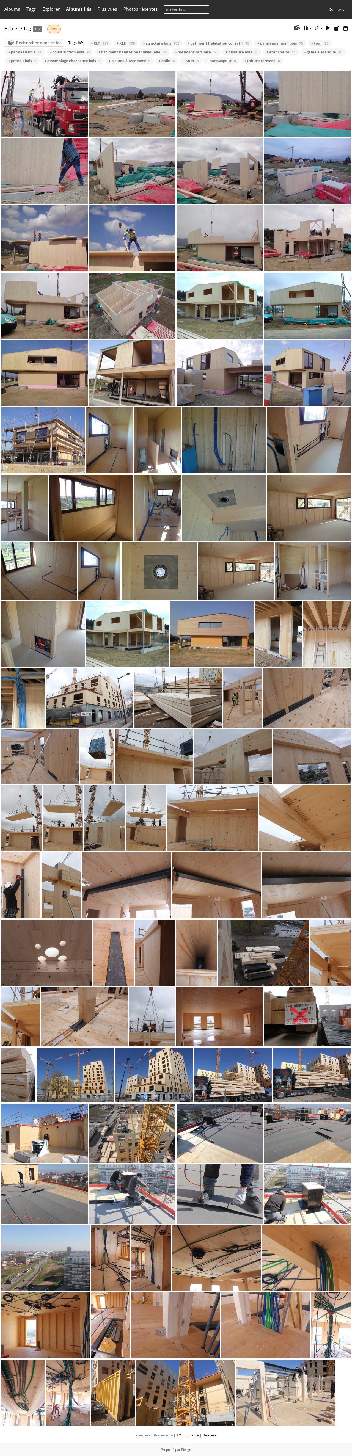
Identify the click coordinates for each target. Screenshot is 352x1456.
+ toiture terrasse (262, 60)
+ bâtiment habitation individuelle (132, 51)
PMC (54, 29)
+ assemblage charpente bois (72, 60)
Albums (12, 9)
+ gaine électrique (323, 51)
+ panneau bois (25, 51)
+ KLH (126, 43)
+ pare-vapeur (221, 60)
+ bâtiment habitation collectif (218, 43)
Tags (31, 9)
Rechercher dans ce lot (38, 42)
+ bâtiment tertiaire (196, 51)
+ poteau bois (22, 60)
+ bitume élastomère (129, 60)
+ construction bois (70, 51)
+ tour (319, 43)
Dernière (209, 1435)
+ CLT (99, 43)
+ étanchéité (281, 51)
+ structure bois (161, 43)
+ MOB (191, 60)
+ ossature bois (242, 51)
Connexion (338, 9)
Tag (27, 28)
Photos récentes (140, 9)
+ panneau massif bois (280, 43)
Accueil (12, 28)
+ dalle (167, 60)
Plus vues (107, 9)
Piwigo (186, 1449)
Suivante (192, 1435)
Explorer (51, 9)
